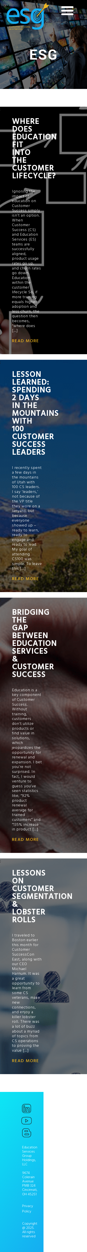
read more (25, 341)
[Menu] (67, 10)
